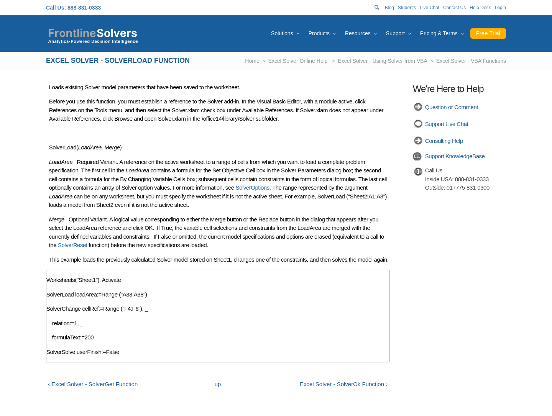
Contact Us (454, 7)
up (218, 384)
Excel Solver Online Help (298, 61)
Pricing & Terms (439, 33)
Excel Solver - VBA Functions (471, 61)
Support (395, 33)
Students (407, 7)
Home (252, 61)
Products (319, 33)
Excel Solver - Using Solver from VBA (382, 61)
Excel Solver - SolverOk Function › (344, 384)
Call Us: (56, 8)
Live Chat (429, 7)
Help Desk (480, 7)
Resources (358, 33)
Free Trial (488, 33)
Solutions (282, 33)
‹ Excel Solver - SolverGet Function (93, 384)
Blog (389, 7)
